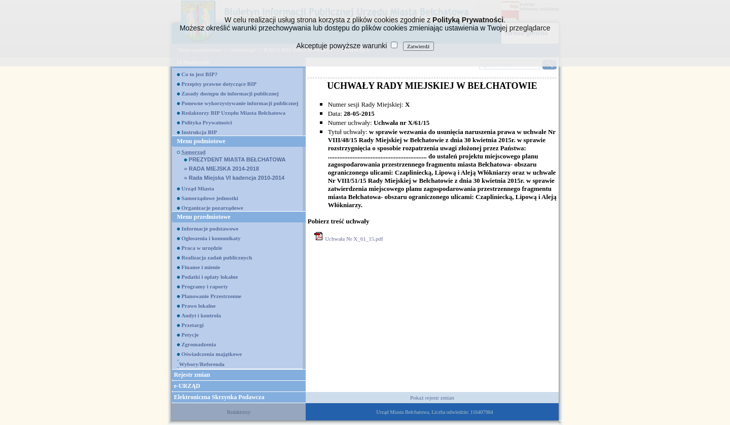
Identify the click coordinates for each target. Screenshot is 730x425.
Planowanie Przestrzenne (211, 296)
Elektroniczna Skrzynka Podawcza (219, 397)
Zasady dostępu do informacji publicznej (230, 93)
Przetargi (192, 325)
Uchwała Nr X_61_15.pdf (354, 239)
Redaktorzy (238, 412)
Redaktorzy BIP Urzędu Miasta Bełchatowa (233, 113)
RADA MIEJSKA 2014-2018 (221, 169)
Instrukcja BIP (199, 132)
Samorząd (193, 152)
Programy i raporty (204, 286)
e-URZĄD (187, 385)
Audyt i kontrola (201, 315)
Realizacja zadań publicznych (216, 257)
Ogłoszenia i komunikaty (211, 238)
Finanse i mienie (200, 267)
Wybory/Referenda (202, 364)
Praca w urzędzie (202, 248)
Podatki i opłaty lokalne (209, 277)
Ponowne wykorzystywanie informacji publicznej (240, 103)
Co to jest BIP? (199, 74)
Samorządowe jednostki (209, 198)
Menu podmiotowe (201, 141)
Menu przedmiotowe (204, 216)
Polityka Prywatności (206, 122)
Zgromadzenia (198, 344)
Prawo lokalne (198, 306)
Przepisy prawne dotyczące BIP (219, 84)
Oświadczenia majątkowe (211, 354)
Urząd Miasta (197, 188)
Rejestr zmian (192, 374)
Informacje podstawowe (210, 228)
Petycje (190, 335)
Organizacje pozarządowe (212, 208)
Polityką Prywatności (467, 20)
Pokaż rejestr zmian (432, 398)
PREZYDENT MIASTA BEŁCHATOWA (235, 159)
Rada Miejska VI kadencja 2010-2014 (234, 178)
